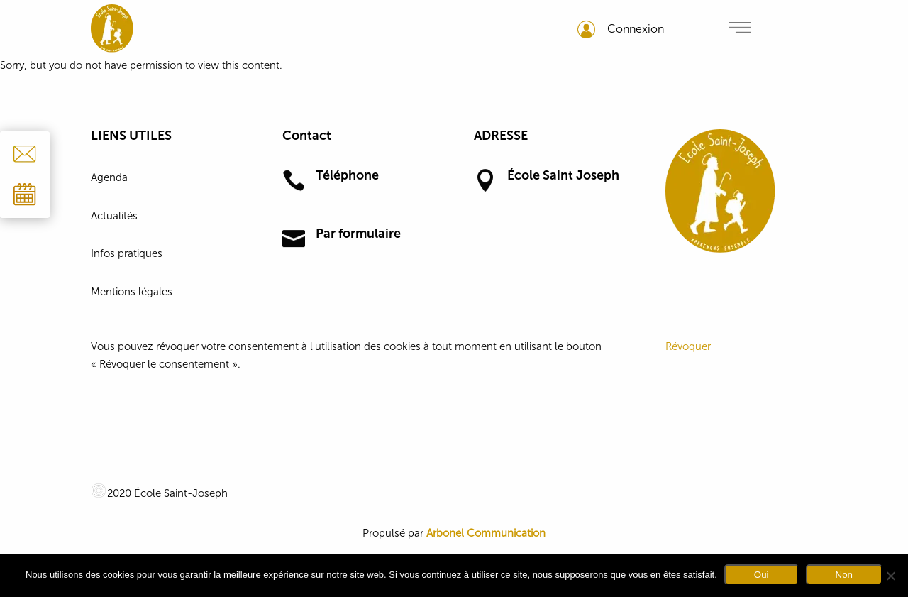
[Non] (890, 576)
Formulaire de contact (369, 255)
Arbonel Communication (486, 533)
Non (844, 574)
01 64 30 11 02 (350, 197)
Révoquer (688, 346)
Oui (761, 574)
